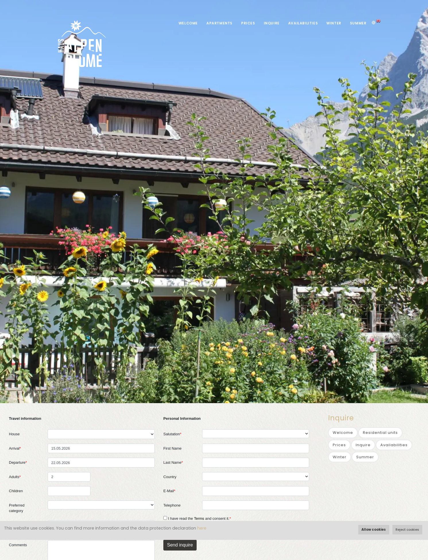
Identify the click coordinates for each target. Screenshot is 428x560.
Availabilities (303, 23)
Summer (358, 23)
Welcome (188, 23)
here (201, 528)
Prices (248, 23)
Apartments (219, 23)
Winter (333, 23)
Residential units (380, 432)
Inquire (272, 23)
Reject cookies (407, 529)
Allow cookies (373, 529)
